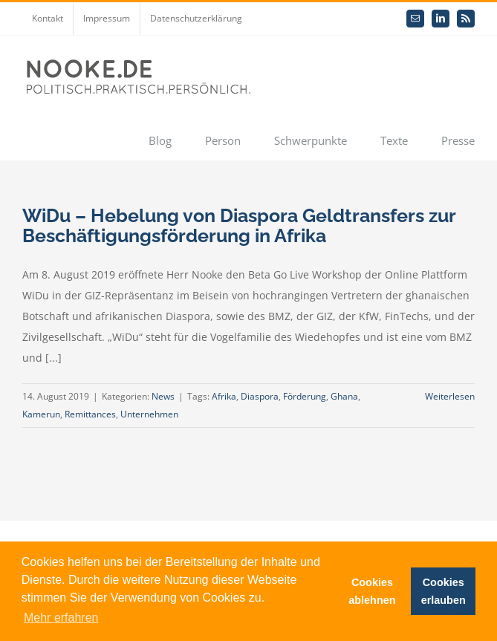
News (163, 396)
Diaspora (260, 396)
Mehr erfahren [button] (61, 617)
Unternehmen (149, 414)
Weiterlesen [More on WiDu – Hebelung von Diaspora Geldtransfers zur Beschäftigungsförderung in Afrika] (450, 396)
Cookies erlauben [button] (443, 591)
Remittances (90, 414)
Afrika (224, 396)
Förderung (304, 396)
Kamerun (41, 414)
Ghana (344, 396)
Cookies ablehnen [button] (371, 591)
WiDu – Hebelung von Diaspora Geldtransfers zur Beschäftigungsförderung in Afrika (238, 225)
